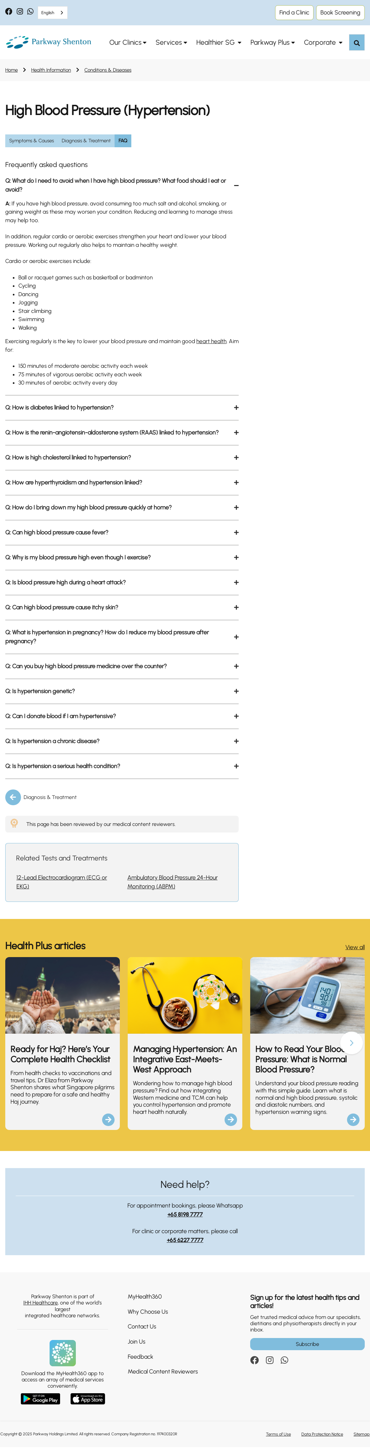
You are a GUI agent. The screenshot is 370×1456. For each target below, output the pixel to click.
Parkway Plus (270, 42)
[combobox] (53, 12)
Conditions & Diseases (107, 70)
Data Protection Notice (322, 1443)
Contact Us (142, 1335)
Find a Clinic (294, 12)
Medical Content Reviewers (163, 1380)
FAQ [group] (123, 141)
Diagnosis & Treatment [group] (86, 141)
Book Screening (340, 12)
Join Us (136, 1350)
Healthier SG (216, 42)
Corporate (320, 42)
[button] (351, 1052)
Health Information (51, 70)
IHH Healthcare (40, 1311)
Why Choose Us (148, 1320)
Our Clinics (125, 42)
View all (355, 956)
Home (11, 70)
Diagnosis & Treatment (50, 806)
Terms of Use (278, 1443)
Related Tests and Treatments (61, 867)
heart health (219, 348)
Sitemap (362, 1443)
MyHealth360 (145, 1305)
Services (169, 42)
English (47, 12)
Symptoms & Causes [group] (31, 141)
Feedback (140, 1365)
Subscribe (307, 1353)
